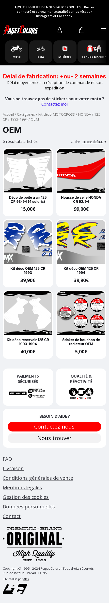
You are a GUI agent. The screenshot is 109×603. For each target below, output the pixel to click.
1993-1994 (19, 119)
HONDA (84, 114)
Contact (12, 516)
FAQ (7, 458)
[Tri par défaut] (94, 141)
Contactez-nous (54, 426)
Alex (26, 579)
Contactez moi (54, 104)
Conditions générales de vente (38, 478)
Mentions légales (22, 487)
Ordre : (76, 141)
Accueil (8, 114)
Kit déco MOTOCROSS (56, 114)
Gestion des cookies (26, 497)
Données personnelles (29, 506)
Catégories (26, 114)
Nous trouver (55, 438)
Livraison (13, 468)
